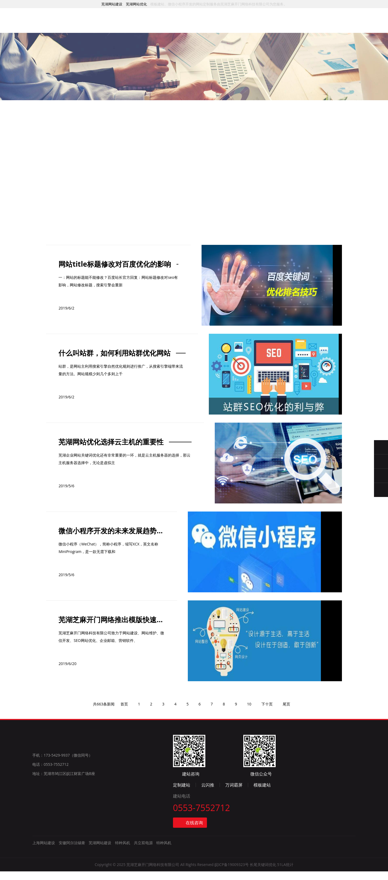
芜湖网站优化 (136, 4)
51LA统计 (285, 873)
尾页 (291, 760)
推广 (186, 27)
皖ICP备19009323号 (231, 873)
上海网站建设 (43, 852)
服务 (133, 25)
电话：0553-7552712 (50, 823)
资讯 (239, 29)
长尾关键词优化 (263, 873)
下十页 (271, 760)
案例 (159, 26)
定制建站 (256, 793)
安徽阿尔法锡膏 (72, 852)
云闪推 (282, 793)
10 (252, 760)
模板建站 (337, 793)
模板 (213, 28)
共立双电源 (143, 852)
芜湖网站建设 (111, 4)
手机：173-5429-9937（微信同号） (62, 814)
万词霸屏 (308, 793)
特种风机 (122, 852)
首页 (106, 25)
